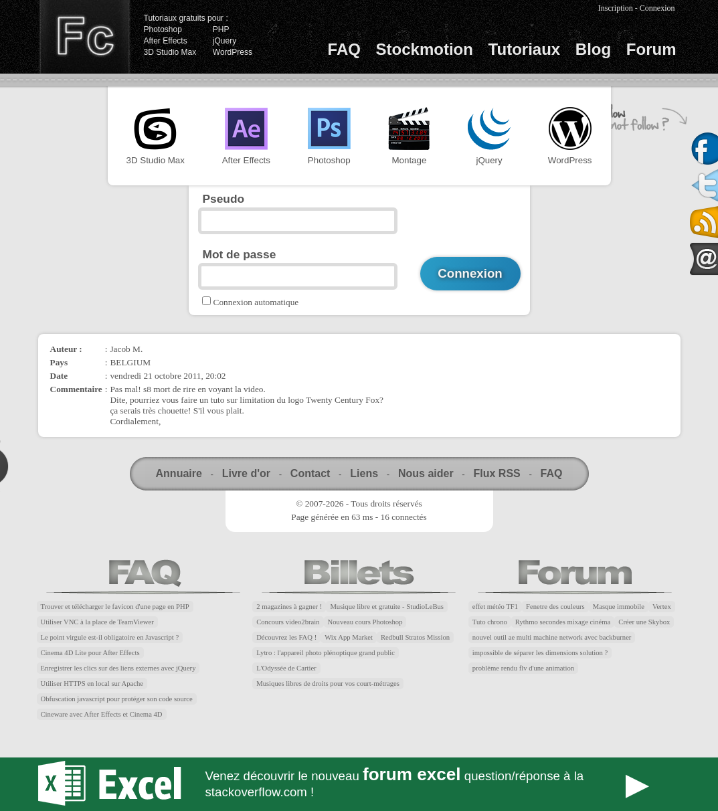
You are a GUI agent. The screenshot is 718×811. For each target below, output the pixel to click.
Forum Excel (359, 784)
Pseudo (224, 198)
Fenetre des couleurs (555, 606)
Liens (364, 473)
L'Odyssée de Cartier (286, 668)
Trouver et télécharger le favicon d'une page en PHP (115, 606)
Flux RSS (496, 473)
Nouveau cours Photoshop (365, 622)
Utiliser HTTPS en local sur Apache (92, 683)
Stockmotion (424, 49)
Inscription (615, 8)
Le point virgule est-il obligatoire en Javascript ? (110, 637)
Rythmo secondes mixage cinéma (563, 622)
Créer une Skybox (644, 622)
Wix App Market (349, 637)
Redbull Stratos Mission (415, 637)
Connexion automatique (256, 302)
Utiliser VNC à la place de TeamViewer (97, 622)
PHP (221, 29)
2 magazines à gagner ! (289, 606)
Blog (593, 49)
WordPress (232, 52)
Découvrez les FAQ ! (286, 637)
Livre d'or (246, 473)
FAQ (344, 49)
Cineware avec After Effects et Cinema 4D (102, 714)
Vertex (661, 606)
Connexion (657, 8)
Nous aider (426, 473)
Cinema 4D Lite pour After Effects (90, 652)
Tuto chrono (489, 622)
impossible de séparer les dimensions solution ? (540, 652)
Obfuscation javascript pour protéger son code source (117, 699)
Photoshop (163, 29)
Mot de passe (239, 254)
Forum (651, 49)
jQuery (224, 41)
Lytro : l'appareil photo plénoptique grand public (325, 652)
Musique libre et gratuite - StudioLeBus (387, 606)
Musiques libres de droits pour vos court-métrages (327, 683)
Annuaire (179, 473)
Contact (310, 473)
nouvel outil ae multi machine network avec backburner (552, 637)
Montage (408, 136)
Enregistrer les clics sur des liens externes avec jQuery (118, 668)
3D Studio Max (170, 52)
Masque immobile (618, 606)
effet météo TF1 (495, 606)
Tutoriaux (524, 49)
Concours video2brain (287, 622)
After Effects (165, 41)
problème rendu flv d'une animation (523, 668)
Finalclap (84, 37)
